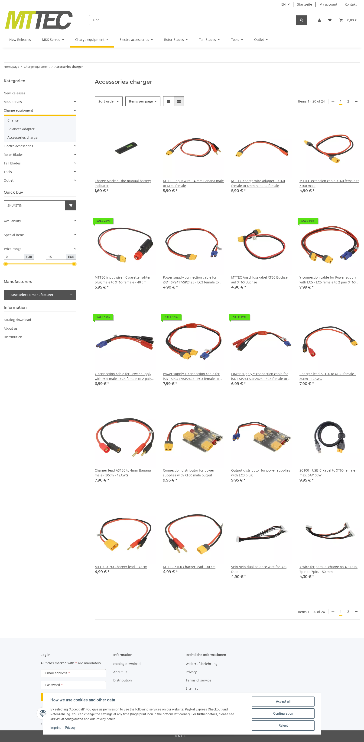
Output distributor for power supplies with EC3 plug (260, 472)
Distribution (13, 337)
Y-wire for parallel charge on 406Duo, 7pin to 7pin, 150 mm (328, 569)
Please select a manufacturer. (30, 294)
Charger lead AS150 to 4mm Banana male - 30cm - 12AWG (123, 472)
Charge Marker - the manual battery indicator (123, 183)
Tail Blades (12, 163)
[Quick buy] (34, 205)
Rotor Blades (13, 154)
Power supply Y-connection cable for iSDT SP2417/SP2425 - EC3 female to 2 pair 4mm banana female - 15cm (260, 376)
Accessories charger (23, 137)
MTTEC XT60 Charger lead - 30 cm (189, 567)
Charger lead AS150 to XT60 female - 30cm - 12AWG (327, 376)
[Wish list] (330, 20)
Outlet (8, 180)
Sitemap (192, 688)
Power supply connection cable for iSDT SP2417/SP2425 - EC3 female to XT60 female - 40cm (191, 280)
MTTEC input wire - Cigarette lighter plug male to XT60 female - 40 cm (123, 279)
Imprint (55, 727)
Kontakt (351, 4)
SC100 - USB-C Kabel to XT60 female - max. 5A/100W (328, 472)
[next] (356, 101)
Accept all (283, 701)
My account (328, 4)
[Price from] (14, 257)
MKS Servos (13, 102)
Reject (283, 725)
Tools (8, 172)
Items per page (141, 101)
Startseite (304, 4)
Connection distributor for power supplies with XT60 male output (188, 472)
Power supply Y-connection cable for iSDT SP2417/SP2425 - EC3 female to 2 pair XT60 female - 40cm (192, 376)
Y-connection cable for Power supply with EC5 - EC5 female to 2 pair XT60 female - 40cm (327, 280)
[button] (319, 20)
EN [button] (283, 4)
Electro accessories (18, 146)
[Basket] (347, 20)
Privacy (70, 727)
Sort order (106, 101)
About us (11, 328)
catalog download (17, 320)
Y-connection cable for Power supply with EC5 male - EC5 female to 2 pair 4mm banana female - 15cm (123, 376)
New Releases (14, 93)
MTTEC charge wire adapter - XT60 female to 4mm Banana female (258, 183)
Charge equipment (18, 110)
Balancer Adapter (21, 129)
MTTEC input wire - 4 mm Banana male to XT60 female (193, 183)
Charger (13, 120)
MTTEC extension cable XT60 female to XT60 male (329, 183)
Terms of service (198, 680)
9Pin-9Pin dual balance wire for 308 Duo (258, 569)
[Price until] (56, 257)
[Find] (192, 20)
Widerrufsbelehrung (202, 664)
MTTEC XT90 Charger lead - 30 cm (121, 567)
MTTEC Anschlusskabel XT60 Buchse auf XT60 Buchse (259, 279)
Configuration (283, 713)
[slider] (5, 264)
